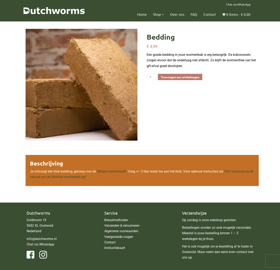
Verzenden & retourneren (121, 225)
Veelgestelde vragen (118, 237)
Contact (209, 14)
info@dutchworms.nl (42, 239)
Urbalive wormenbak (111, 171)
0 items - (236, 14)
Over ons (177, 14)
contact (241, 252)
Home (142, 14)
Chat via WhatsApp (238, 4)
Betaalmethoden (116, 220)
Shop (158, 14)
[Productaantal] (152, 77)
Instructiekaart (114, 248)
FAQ (194, 14)
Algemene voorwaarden (121, 231)
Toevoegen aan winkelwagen (180, 77)
